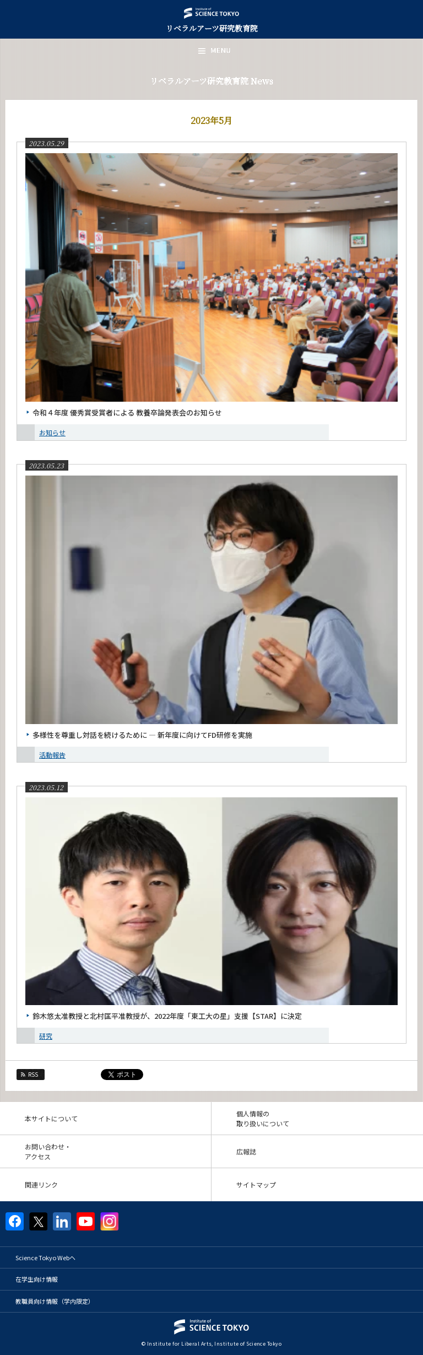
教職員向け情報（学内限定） (54, 1301)
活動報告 (52, 754)
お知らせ (52, 432)
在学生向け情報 (36, 1279)
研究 (45, 1035)
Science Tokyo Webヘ (45, 1257)
